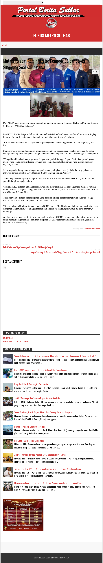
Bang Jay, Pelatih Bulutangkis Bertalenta (31, 384)
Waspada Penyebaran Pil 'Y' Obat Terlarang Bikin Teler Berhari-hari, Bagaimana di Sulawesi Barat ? (55, 356)
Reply (7, 72)
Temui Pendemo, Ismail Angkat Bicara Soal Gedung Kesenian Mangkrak (43, 412)
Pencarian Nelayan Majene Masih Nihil (29, 426)
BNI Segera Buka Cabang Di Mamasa (29, 440)
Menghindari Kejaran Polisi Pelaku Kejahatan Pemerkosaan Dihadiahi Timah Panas (48, 483)
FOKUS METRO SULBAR (51, 35)
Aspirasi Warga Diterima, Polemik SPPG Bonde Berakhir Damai (40, 454)
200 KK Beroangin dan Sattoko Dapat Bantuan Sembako (37, 398)
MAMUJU (15, 72)
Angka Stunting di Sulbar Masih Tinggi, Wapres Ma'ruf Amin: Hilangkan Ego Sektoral (65, 252)
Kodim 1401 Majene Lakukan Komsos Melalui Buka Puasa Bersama (41, 370)
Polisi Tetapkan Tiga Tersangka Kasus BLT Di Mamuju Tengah (28, 247)
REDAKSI (8, 338)
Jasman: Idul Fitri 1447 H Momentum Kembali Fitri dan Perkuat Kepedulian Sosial (47, 469)
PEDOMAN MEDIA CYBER (16, 342)
